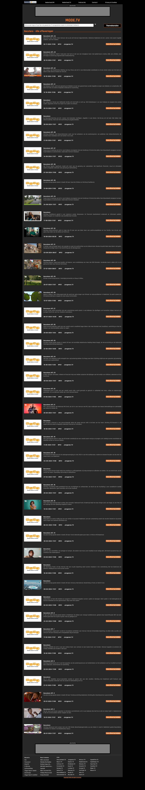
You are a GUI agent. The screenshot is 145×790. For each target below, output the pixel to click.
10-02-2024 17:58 (50, 653)
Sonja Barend (44, 775)
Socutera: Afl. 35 (49, 180)
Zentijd (42, 768)
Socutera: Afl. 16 (49, 485)
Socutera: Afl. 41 (49, 84)
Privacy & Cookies (111, 2)
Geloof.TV (60, 770)
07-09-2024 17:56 (50, 172)
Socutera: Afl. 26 (49, 324)
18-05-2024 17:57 (50, 429)
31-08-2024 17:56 (50, 188)
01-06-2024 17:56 (50, 397)
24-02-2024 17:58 (50, 621)
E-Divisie (27, 766)
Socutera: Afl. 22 (49, 389)
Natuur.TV (82, 760)
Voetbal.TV (93, 766)
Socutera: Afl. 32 (49, 228)
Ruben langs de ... (45, 764)
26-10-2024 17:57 (50, 60)
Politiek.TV (82, 770)
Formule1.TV (60, 766)
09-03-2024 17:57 (50, 589)
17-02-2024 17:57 (50, 637)
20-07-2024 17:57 (50, 285)
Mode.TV (70, 772)
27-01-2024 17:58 (50, 685)
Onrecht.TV (82, 766)
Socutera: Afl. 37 (49, 148)
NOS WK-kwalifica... (46, 766)
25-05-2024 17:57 (50, 413)
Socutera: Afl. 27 (49, 308)
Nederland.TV (66, 2)
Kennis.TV (71, 762)
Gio (26, 760)
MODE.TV (72, 20)
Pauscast (27, 762)
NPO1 (59, 44)
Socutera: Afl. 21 (49, 405)
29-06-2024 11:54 (50, 333)
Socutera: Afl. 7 (49, 629)
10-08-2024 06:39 (50, 236)
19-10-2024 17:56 (50, 76)
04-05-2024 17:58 (50, 461)
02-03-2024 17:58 (50, 605)
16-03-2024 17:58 (50, 573)
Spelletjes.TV (94, 762)
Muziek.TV (71, 775)
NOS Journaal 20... (46, 771)
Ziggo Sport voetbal (31, 775)
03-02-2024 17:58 (50, 669)
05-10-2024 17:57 (50, 108)
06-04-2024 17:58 (50, 525)
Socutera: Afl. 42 (49, 68)
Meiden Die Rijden (45, 762)
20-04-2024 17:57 (50, 493)
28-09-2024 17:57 (50, 124)
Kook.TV (70, 766)
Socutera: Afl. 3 (49, 693)
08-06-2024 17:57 (50, 381)
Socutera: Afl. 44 (49, 36)
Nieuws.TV (82, 764)
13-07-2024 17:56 (50, 301)
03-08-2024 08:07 (50, 253)
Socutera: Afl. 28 (49, 292)
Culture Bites (29, 768)
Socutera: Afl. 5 (49, 661)
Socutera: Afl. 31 (49, 244)
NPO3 (60, 156)
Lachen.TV (71, 768)
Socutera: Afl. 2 (49, 709)
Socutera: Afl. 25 (49, 341)
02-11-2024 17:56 (49, 44)
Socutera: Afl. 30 (49, 260)
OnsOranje (28, 773)
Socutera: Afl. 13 (49, 533)
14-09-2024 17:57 (50, 156)
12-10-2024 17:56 (49, 92)
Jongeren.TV (68, 44)
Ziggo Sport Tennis (30, 771)
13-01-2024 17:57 (49, 717)
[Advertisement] (72, 11)
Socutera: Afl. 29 (49, 276)
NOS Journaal (44, 760)
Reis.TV (81, 772)
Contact (95, 2)
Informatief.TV (61, 775)
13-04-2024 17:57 (50, 509)
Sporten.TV (93, 764)
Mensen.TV (71, 770)
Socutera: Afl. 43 (49, 52)
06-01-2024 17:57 (50, 733)
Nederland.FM (49, 2)
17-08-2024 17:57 (50, 220)
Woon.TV (93, 770)
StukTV (27, 764)
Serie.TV (81, 775)
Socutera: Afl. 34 (49, 196)
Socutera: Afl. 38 (49, 132)
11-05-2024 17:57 (49, 445)
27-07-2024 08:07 (50, 269)
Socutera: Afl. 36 (49, 164)
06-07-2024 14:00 (50, 317)
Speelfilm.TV (94, 760)
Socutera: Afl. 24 (49, 357)
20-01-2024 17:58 (50, 701)
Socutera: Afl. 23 (49, 373)
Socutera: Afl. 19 (49, 437)
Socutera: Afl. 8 (49, 613)
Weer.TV (92, 768)
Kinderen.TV (71, 764)
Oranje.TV (82, 768)
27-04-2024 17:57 (50, 477)
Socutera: (46, 100)
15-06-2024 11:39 (50, 365)
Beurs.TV (59, 762)
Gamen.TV (60, 768)
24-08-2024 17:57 (50, 204)
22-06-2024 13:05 (50, 349)
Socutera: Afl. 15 (49, 501)
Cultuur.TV (60, 764)
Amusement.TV (61, 760)
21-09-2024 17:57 (50, 140)
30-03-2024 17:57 (50, 541)
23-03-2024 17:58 (50, 557)
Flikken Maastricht (46, 773)
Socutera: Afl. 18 (49, 453)
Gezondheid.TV (61, 772)
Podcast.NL (82, 2)
